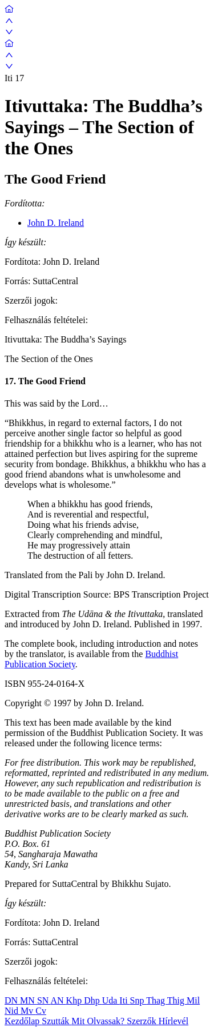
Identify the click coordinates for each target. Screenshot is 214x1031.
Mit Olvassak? (99, 1021)
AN (58, 1000)
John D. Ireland (55, 223)
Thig (177, 1000)
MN (28, 1000)
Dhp (93, 1000)
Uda (111, 1000)
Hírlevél (173, 1021)
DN (12, 1000)
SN (44, 1000)
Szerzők (143, 1021)
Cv (40, 1011)
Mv (28, 1011)
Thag (156, 1000)
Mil (193, 1000)
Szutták (56, 1021)
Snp (138, 1000)
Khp (75, 1000)
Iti (124, 1000)
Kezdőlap (23, 1021)
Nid (13, 1011)
